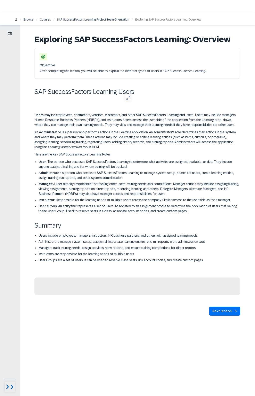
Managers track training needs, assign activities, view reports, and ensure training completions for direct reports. (117, 248)
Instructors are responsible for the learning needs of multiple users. (87, 254)
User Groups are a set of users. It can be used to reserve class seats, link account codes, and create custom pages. (121, 260)
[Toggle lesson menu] (10, 33)
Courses (45, 19)
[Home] (16, 20)
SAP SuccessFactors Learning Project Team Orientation (93, 19)
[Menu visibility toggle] (10, 387)
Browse (29, 19)
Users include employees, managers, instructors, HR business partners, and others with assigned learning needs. (118, 235)
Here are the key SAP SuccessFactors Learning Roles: (72, 154)
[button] (224, 311)
